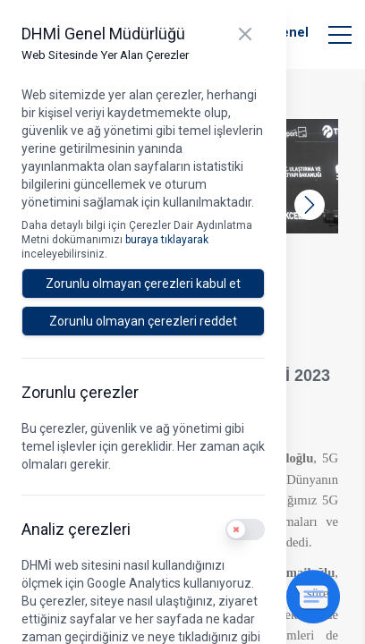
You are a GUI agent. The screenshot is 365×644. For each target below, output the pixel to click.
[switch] (245, 529)
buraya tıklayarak (166, 239)
